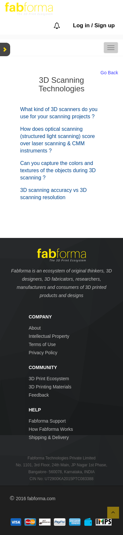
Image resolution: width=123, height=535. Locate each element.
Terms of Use (42, 344)
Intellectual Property (49, 336)
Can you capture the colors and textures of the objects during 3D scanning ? (58, 170)
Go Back (109, 72)
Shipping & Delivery (49, 437)
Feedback (39, 395)
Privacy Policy (43, 352)
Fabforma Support (47, 421)
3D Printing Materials (50, 386)
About (35, 328)
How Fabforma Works (51, 429)
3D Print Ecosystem (49, 378)
